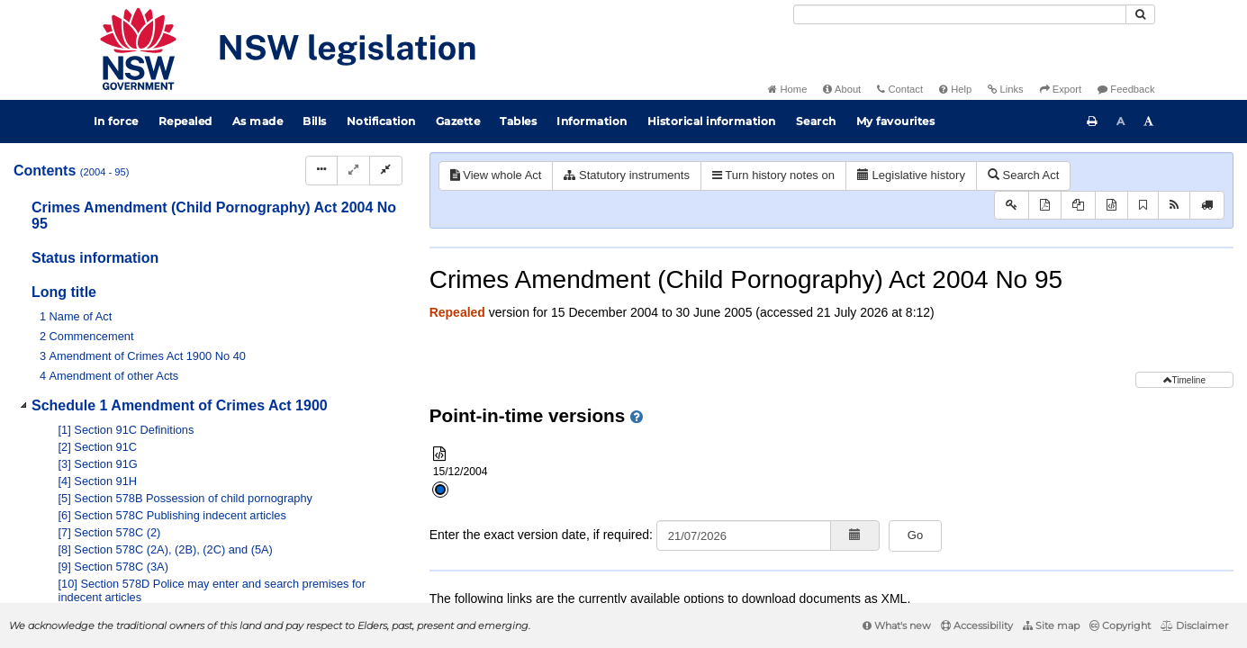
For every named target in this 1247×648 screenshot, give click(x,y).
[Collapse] (385, 170)
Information (592, 121)
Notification (381, 121)
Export (1060, 89)
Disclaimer (1194, 625)
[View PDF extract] (1078, 205)
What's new (897, 625)
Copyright (1120, 625)
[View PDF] (1045, 205)
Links (1005, 89)
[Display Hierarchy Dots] (321, 170)
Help (955, 89)
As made (258, 121)
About (842, 89)
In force (116, 121)
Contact (900, 89)
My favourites (895, 121)
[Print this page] (1092, 121)
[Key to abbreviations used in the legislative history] (1011, 205)
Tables (518, 121)
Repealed (185, 121)
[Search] (959, 14)
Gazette (458, 121)
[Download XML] (1111, 205)
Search (816, 121)
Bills (315, 121)
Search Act (1023, 175)
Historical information (711, 121)
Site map (1051, 625)
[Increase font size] (1149, 121)
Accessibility (977, 625)
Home (787, 89)
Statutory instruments (626, 175)
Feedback (1126, 89)
